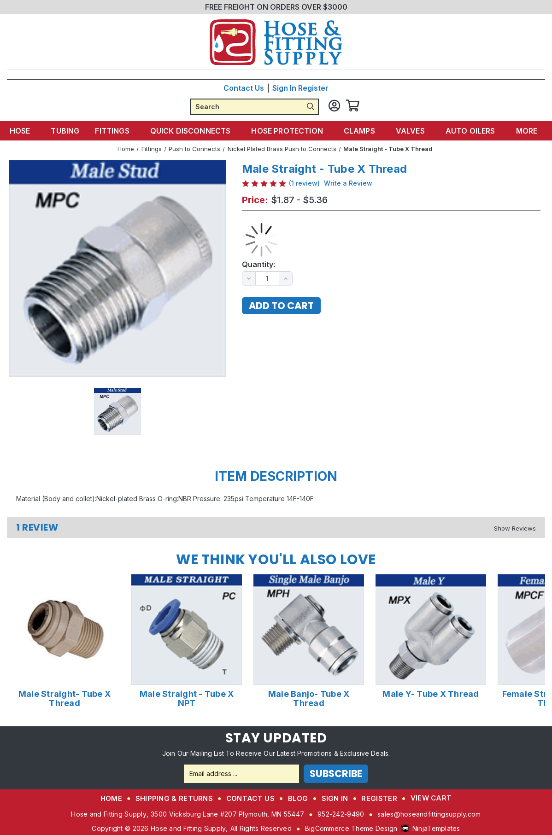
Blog (298, 798)
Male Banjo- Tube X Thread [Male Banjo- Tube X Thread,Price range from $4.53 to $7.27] (309, 698)
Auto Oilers (467, 130)
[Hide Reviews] (515, 527)
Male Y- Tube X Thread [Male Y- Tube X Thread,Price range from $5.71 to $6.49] (430, 693)
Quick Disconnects (195, 130)
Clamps (360, 130)
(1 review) (304, 183)
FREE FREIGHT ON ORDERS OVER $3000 (276, 7)
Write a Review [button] (348, 183)
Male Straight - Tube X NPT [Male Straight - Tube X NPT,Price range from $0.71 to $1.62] (187, 698)
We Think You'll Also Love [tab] (276, 559)
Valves (409, 130)
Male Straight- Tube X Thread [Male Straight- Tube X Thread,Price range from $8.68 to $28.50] (64, 698)
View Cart (431, 797)
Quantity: (258, 264)
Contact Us (243, 87)
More (522, 130)
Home (111, 798)
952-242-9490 (340, 813)
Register (313, 87)
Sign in (284, 87)
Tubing (70, 130)
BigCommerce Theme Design (351, 828)
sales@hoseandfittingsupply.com (429, 813)
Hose (30, 130)
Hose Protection (289, 130)
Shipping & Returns (174, 798)
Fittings (118, 130)
